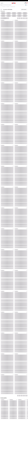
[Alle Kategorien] (23, 9)
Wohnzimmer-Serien (12, 6)
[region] (14, 409)
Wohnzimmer (7, 6)
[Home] (14, 3)
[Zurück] (1, 9)
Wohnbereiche (3, 6)
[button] (2, 3)
